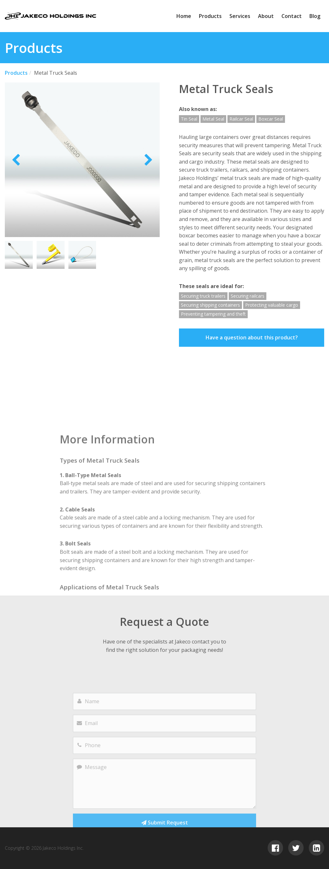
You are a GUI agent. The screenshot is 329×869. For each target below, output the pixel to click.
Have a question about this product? (252, 337)
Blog (314, 16)
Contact (291, 16)
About (266, 16)
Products (210, 16)
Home (183, 16)
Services (239, 16)
